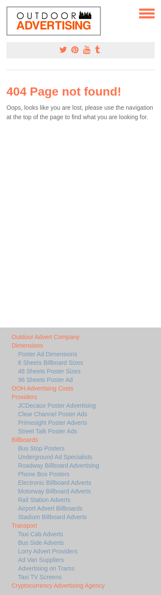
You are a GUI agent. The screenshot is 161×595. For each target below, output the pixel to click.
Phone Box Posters (44, 474)
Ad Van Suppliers (41, 559)
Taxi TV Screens (40, 577)
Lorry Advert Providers (48, 551)
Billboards (25, 439)
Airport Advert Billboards (50, 508)
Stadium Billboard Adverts (52, 517)
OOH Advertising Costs (42, 388)
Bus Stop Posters (41, 448)
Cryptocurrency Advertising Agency (58, 585)
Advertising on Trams (46, 568)
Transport (24, 525)
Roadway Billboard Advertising (58, 465)
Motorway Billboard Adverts (54, 491)
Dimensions (27, 345)
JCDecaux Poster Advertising (57, 405)
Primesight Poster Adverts (52, 422)
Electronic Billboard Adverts (54, 482)
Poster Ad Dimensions (47, 354)
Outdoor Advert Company (45, 337)
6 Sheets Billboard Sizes (50, 362)
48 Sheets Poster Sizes (49, 371)
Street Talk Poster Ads (47, 431)
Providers (24, 397)
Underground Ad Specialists (55, 457)
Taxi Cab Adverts (40, 534)
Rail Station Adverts (44, 499)
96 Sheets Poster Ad (45, 379)
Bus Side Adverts (41, 542)
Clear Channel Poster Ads (52, 414)
